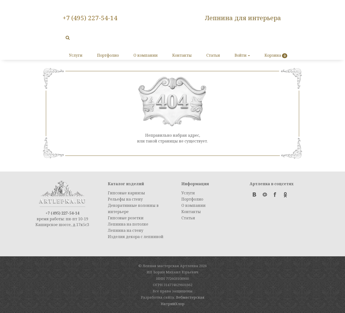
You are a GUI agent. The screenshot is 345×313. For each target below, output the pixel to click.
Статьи (213, 55)
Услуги (75, 55)
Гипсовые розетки (126, 218)
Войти (242, 55)
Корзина (272, 55)
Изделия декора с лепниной (135, 236)
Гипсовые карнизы (126, 193)
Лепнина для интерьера (243, 17)
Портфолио (108, 55)
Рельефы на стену (125, 199)
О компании (145, 55)
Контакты (182, 55)
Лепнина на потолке (128, 224)
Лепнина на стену (125, 230)
